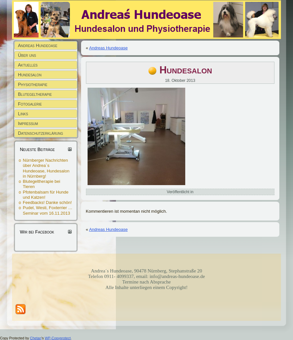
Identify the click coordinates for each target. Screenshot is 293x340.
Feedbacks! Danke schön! (47, 202)
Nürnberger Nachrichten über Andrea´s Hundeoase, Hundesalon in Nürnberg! (46, 168)
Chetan (35, 338)
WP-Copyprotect (58, 338)
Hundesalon (186, 70)
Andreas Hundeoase (108, 47)
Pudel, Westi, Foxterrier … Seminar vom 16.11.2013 (47, 210)
